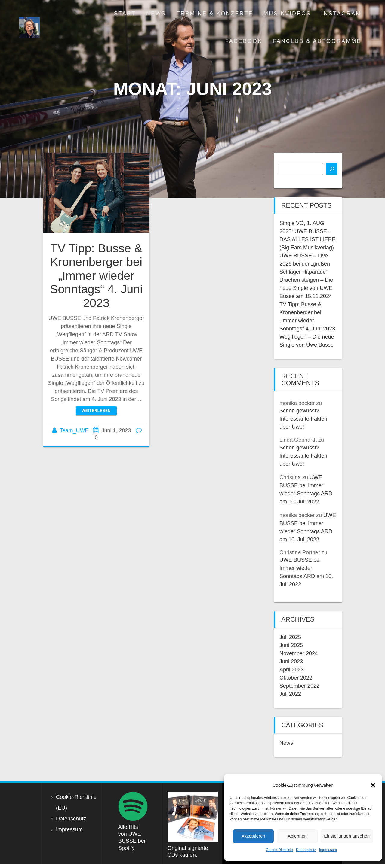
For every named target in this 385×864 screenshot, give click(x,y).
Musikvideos (287, 14)
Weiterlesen (96, 411)
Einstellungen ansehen (347, 835)
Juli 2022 (290, 694)
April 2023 (291, 670)
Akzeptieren (253, 835)
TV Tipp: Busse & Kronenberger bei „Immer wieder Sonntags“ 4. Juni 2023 (96, 275)
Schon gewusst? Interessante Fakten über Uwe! (303, 419)
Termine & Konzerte (215, 14)
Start (125, 14)
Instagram (342, 14)
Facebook (243, 41)
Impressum (328, 850)
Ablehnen (297, 835)
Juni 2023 (291, 662)
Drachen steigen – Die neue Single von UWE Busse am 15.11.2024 (306, 288)
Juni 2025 (291, 645)
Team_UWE (74, 430)
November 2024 (298, 653)
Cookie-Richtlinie (279, 850)
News (156, 14)
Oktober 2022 (295, 678)
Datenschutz (306, 850)
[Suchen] (331, 169)
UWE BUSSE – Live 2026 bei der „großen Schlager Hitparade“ (304, 264)
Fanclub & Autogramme (317, 41)
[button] (373, 785)
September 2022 (299, 686)
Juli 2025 (290, 637)
